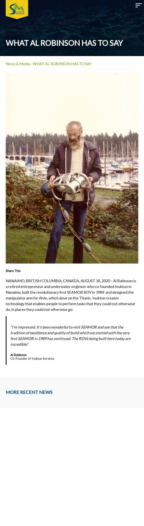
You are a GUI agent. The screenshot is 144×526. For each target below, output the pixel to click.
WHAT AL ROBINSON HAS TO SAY (62, 63)
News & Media (18, 63)
